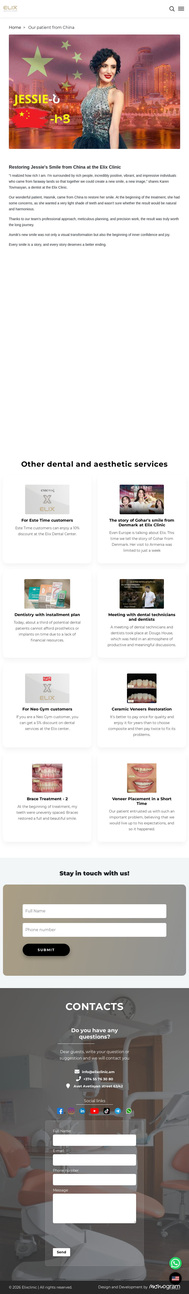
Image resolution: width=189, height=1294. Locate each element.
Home (15, 27)
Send (61, 1252)
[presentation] (90, 1236)
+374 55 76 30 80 (98, 1079)
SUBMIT (46, 950)
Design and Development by (123, 1287)
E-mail (58, 1151)
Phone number (66, 1170)
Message (60, 1190)
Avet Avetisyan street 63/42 (98, 1086)
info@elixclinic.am (98, 1072)
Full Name (62, 1131)
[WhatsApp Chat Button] (175, 1263)
